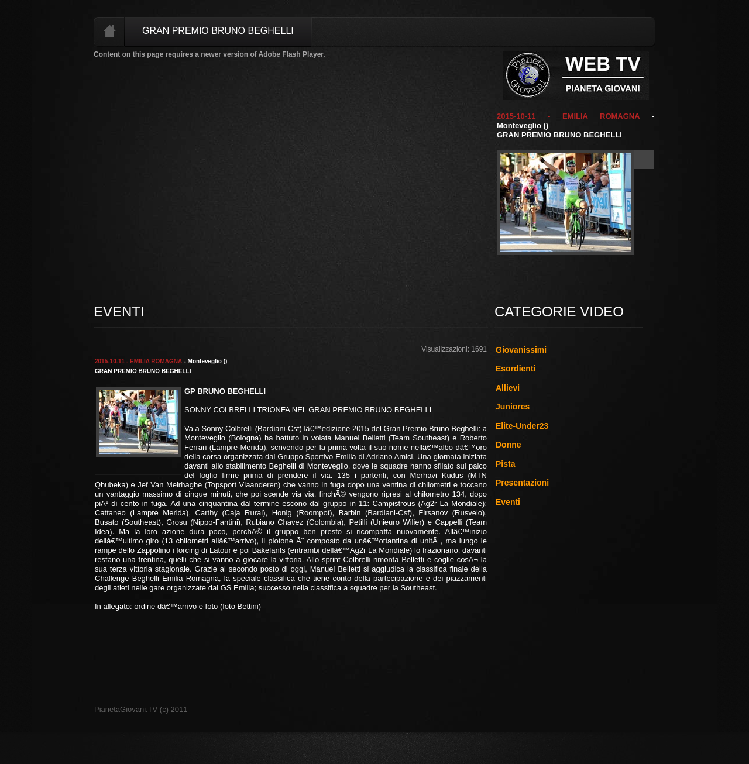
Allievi (508, 388)
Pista (505, 464)
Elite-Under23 (522, 426)
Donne (508, 444)
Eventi (508, 502)
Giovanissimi (521, 350)
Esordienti (515, 368)
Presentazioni (522, 482)
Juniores (513, 406)
